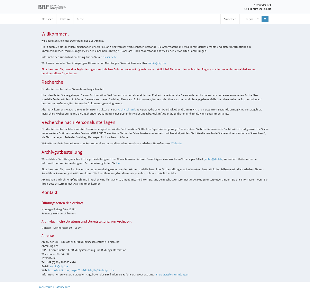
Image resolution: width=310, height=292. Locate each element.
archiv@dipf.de (157, 63)
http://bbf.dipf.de (58, 270)
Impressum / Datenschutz (54, 287)
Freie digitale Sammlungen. (172, 274)
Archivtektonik (127, 109)
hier (118, 163)
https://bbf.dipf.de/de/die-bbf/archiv (93, 270)
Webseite (176, 143)
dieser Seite (110, 57)
